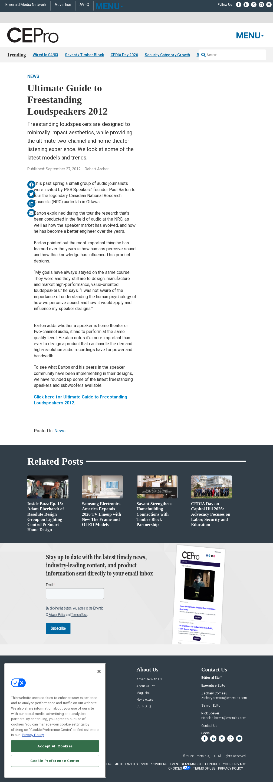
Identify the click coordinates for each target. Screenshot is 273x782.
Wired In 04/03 (45, 55)
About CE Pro (145, 686)
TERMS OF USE (204, 768)
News (33, 76)
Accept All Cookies (55, 746)
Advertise (63, 5)
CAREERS (105, 764)
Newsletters (144, 699)
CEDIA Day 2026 (124, 55)
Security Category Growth (167, 55)
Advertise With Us (149, 679)
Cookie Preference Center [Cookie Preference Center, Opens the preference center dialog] (55, 761)
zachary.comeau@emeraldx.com (224, 698)
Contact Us (209, 726)
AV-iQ (84, 5)
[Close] (99, 671)
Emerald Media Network (25, 5)
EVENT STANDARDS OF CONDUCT (195, 764)
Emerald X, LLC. (206, 756)
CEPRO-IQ (143, 706)
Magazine (143, 693)
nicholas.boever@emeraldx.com (223, 718)
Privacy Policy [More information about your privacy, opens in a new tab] (33, 735)
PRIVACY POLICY (230, 768)
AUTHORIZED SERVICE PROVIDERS (141, 764)
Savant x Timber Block (84, 55)
